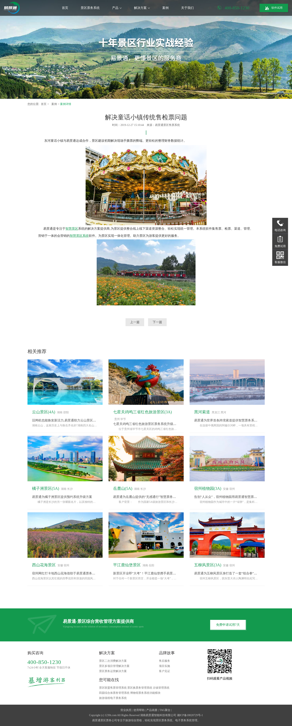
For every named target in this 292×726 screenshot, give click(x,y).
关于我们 (187, 7)
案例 (165, 7)
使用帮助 (139, 710)
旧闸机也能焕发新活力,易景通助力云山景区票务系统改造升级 (75, 420)
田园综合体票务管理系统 (114, 692)
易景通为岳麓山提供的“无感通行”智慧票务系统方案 (149, 496)
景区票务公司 (108, 720)
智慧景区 (71, 228)
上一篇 (135, 322)
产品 (117, 7)
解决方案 (142, 7)
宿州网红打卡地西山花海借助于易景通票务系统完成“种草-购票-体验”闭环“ (84, 573)
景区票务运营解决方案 (113, 671)
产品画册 (151, 710)
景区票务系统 (90, 7)
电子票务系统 (183, 720)
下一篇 (157, 322)
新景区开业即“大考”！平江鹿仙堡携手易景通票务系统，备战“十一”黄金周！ (166, 573)
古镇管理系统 (161, 687)
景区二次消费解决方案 (113, 660)
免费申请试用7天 (228, 624)
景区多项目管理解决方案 (114, 666)
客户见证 (164, 671)
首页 (65, 7)
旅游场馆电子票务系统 (113, 698)
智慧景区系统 (79, 235)
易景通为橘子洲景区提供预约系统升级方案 (62, 496)
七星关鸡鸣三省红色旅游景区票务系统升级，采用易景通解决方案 (159, 424)
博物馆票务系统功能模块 (145, 692)
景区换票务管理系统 (139, 687)
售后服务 (164, 660)
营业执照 (125, 710)
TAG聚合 (164, 710)
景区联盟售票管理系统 (113, 687)
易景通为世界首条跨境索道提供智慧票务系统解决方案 (232, 420)
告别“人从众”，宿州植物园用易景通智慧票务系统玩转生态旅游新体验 (243, 496)
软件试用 (274, 8)
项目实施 (164, 666)
